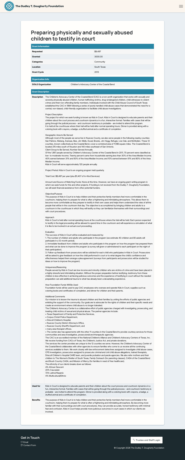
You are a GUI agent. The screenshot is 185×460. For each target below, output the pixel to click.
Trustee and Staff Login (146, 440)
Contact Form (28, 445)
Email (24, 442)
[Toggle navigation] (181, 6)
